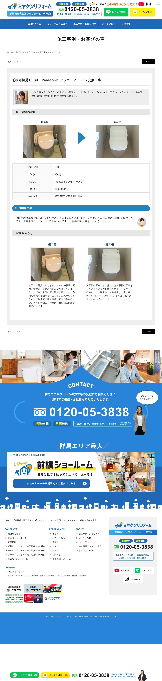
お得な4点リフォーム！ (19, 595)
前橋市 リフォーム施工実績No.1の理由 (27, 583)
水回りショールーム (17, 575)
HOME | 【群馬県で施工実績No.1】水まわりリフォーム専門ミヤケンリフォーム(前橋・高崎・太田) (51, 557)
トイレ (56, 583)
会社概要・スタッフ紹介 (90, 583)
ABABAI (106, 653)
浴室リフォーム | (32, 612)
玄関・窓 (57, 591)
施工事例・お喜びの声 (84, 24)
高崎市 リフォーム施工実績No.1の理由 (27, 587)
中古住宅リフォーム (62, 595)
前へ (10, 62)
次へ (18, 62)
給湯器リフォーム (79, 612)
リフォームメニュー (57, 24)
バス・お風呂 (59, 575)
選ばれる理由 (34, 24)
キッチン (57, 570)
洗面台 (56, 579)
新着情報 (12, 579)
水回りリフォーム (16, 608)
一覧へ (148, 62)
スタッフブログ (86, 579)
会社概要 (125, 24)
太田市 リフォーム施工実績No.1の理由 (27, 591)
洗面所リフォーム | (47, 612)
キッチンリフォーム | (16, 612)
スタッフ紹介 (109, 24)
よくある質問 (85, 575)
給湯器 (56, 587)
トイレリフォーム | (63, 612)
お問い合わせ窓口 (87, 587)
